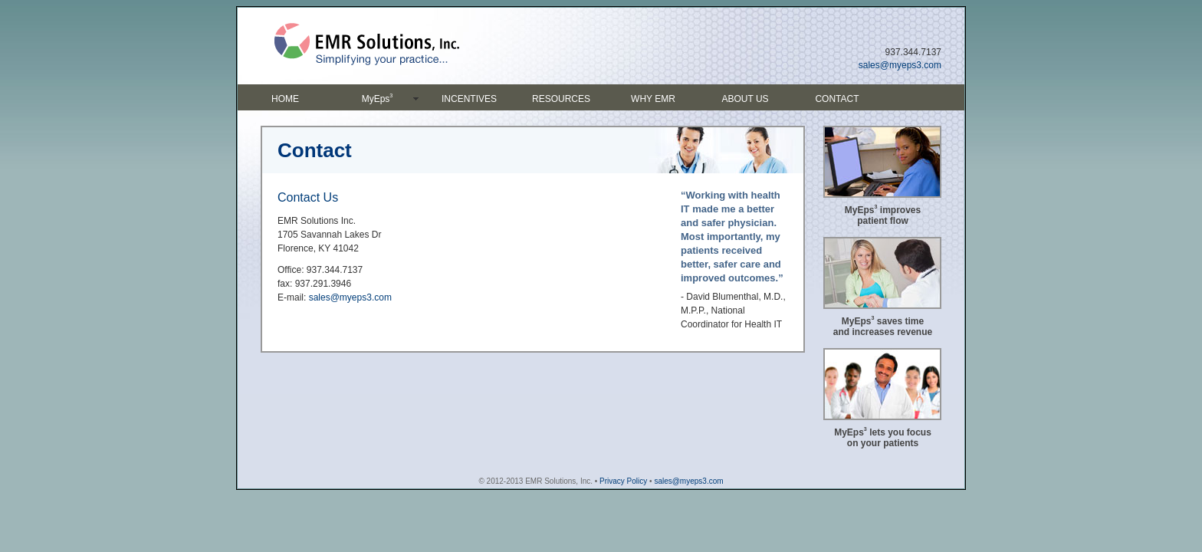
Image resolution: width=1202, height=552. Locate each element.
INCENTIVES (469, 99)
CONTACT (837, 99)
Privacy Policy (623, 481)
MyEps (377, 98)
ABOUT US (744, 99)
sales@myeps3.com (900, 65)
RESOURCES (561, 99)
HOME (285, 99)
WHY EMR (653, 99)
